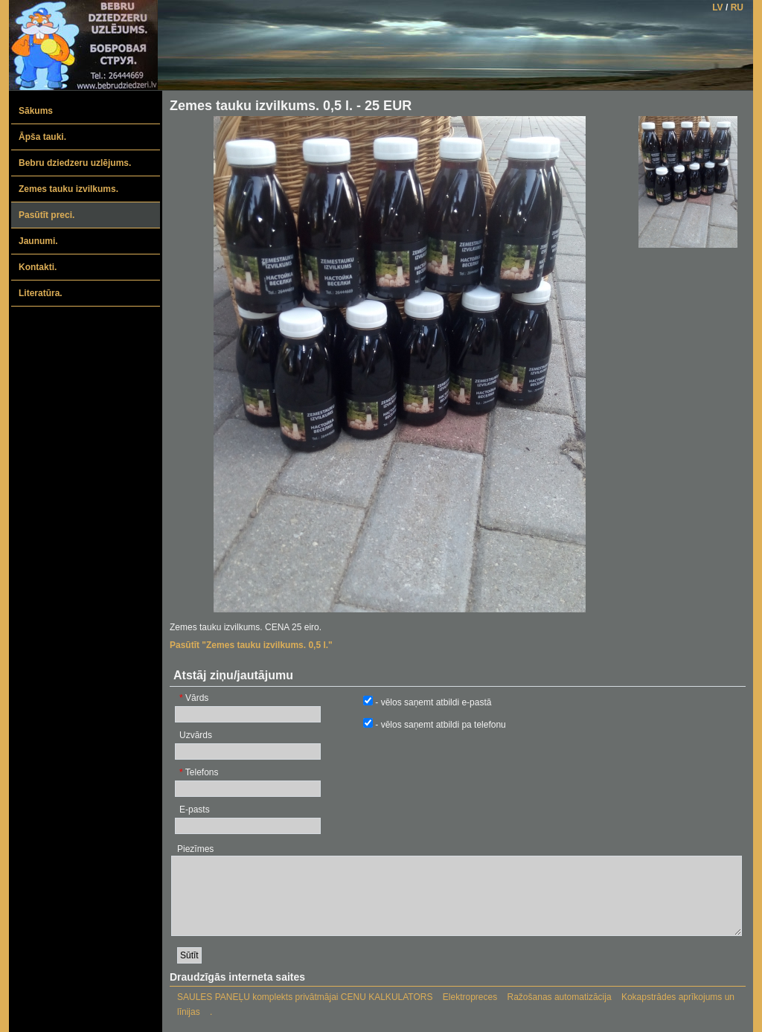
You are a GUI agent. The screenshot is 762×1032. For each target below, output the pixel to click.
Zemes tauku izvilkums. (68, 189)
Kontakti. (38, 267)
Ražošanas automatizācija (560, 997)
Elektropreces (470, 997)
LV (717, 7)
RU (737, 7)
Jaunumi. (38, 241)
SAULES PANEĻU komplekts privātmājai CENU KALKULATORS (304, 997)
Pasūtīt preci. (46, 215)
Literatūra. (41, 293)
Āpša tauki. (42, 137)
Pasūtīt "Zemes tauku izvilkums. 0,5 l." (251, 645)
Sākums (36, 111)
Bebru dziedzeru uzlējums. (75, 163)
